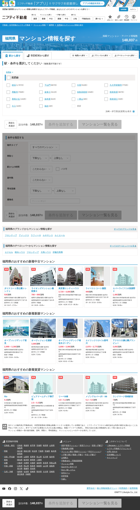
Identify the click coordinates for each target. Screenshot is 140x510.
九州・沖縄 (8, 472)
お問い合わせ (112, 452)
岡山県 (26, 466)
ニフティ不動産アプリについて (119, 449)
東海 (6, 460)
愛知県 (19, 460)
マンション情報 (67, 464)
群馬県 (19, 454)
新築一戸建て (78, 455)
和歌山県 (52, 463)
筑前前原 (114, 92)
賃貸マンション (72, 445)
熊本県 (39, 472)
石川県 (45, 457)
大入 (14, 106)
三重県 (39, 460)
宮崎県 (52, 472)
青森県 (26, 445)
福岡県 (19, 472)
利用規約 (123, 488)
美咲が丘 (16, 99)
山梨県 (26, 457)
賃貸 (63, 445)
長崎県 (32, 472)
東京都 (19, 451)
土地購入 (64, 458)
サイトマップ (112, 458)
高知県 (32, 469)
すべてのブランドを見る (125, 229)
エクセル (9, 252)
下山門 (47, 85)
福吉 (46, 106)
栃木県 (53, 451)
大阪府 (19, 463)
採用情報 (134, 488)
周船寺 (15, 92)
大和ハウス (46, 252)
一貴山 (80, 99)
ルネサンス (48, 235)
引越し (63, 479)
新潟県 (19, 457)
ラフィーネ (36, 235)
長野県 (32, 457)
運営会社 (91, 488)
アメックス (24, 235)
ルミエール (60, 235)
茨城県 (47, 451)
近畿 (6, 463)
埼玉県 (34, 451)
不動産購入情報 (67, 449)
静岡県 (32, 460)
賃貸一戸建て (97, 445)
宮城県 (39, 445)
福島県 (19, 448)
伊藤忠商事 (58, 252)
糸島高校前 (82, 92)
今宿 (79, 85)
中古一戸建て (90, 455)
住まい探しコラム (68, 470)
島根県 (39, 466)
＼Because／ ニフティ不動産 (118, 445)
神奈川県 (27, 451)
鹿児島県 (20, 474)
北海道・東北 (9, 445)
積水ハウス (20, 252)
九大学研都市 (116, 85)
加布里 (47, 99)
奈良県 (45, 463)
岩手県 (32, 445)
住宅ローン (65, 473)
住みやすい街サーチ (69, 467)
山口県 (45, 466)
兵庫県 (26, 463)
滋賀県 (39, 463)
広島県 (19, 466)
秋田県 (45, 445)
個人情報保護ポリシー (107, 488)
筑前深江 (114, 99)
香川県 (19, 469)
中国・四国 (8, 466)
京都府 (32, 463)
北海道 (19, 445)
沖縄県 (28, 474)
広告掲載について (114, 455)
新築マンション (80, 452)
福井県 (52, 457)
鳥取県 (32, 466)
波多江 (47, 92)
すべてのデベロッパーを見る (123, 246)
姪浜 (14, 85)
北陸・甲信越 (9, 457)
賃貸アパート (85, 445)
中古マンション (94, 452)
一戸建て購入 (66, 455)
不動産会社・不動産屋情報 (71, 461)
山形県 (52, 445)
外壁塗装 (64, 476)
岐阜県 (26, 460)
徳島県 (52, 466)
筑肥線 (8, 72)
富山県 (39, 457)
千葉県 (40, 451)
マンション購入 (67, 452)
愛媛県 (26, 469)
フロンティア (11, 235)
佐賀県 (26, 472)
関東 (6, 451)
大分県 (45, 472)
